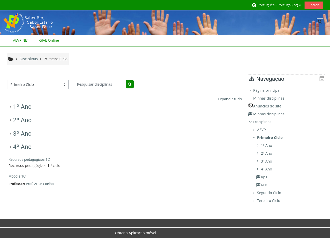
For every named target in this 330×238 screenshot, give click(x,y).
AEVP (265, 129)
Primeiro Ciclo (273, 137)
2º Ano (22, 120)
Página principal (270, 90)
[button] (276, 5)
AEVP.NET (21, 40)
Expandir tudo (230, 99)
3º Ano (22, 133)
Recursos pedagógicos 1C (29, 159)
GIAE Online (49, 40)
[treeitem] (288, 145)
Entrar (313, 5)
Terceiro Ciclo (272, 200)
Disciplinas (266, 121)
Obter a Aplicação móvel (135, 232)
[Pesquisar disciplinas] (100, 84)
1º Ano (22, 106)
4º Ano (22, 146)
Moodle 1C (16, 176)
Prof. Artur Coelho (40, 183)
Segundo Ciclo (273, 192)
